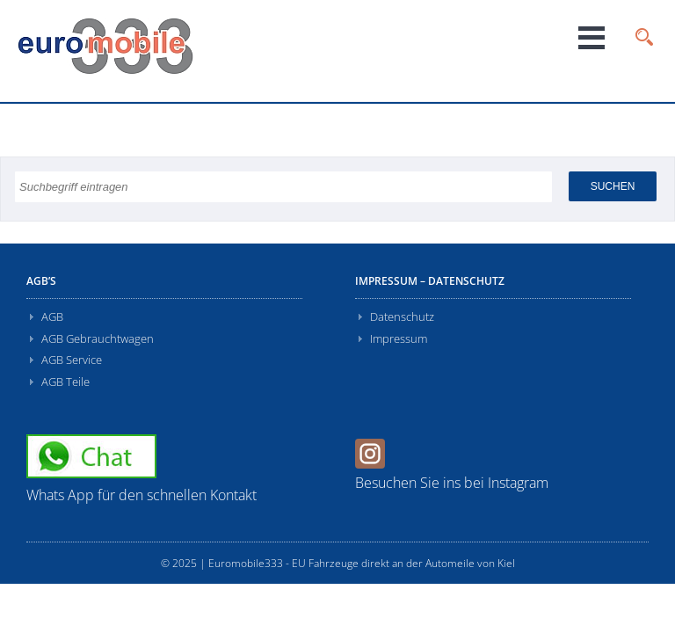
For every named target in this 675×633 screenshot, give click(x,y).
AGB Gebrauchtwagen (97, 338)
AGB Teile (65, 381)
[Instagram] (372, 463)
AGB (52, 316)
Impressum (398, 338)
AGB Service (71, 359)
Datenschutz (402, 316)
